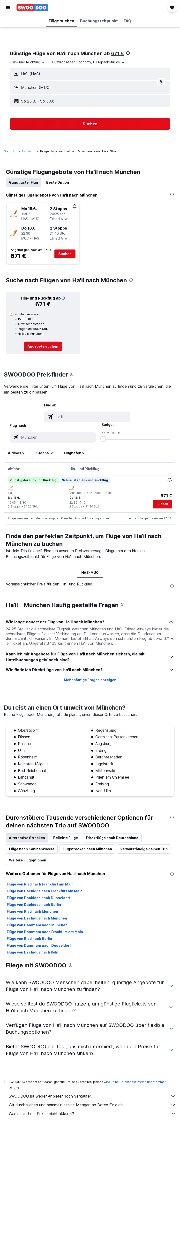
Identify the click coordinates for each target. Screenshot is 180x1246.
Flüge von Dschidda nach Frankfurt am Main (44, 891)
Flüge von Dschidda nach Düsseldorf (38, 898)
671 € (117, 53)
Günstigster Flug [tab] (23, 182)
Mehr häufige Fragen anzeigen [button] (90, 680)
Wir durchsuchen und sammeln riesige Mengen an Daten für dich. (92, 1105)
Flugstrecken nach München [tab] (87, 849)
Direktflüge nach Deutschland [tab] (112, 838)
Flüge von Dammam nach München (37, 925)
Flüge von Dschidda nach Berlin (34, 904)
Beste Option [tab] (57, 182)
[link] (43, 346)
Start (7, 151)
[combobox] (28, 62)
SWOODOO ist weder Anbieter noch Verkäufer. (92, 1096)
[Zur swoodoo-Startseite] (32, 7)
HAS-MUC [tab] (90, 572)
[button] (8, 7)
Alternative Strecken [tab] (27, 838)
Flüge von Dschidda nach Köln (32, 952)
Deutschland (25, 151)
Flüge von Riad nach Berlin (29, 939)
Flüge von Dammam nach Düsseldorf (39, 945)
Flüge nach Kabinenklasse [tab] (31, 849)
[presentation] (128, 53)
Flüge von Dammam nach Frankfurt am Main (45, 932)
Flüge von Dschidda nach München (37, 918)
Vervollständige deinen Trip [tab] (144, 849)
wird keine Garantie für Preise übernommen (135, 1082)
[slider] (103, 439)
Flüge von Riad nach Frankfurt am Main (40, 884)
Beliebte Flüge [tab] (65, 838)
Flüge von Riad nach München (32, 911)
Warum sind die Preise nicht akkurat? (92, 1114)
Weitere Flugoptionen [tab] (27, 860)
